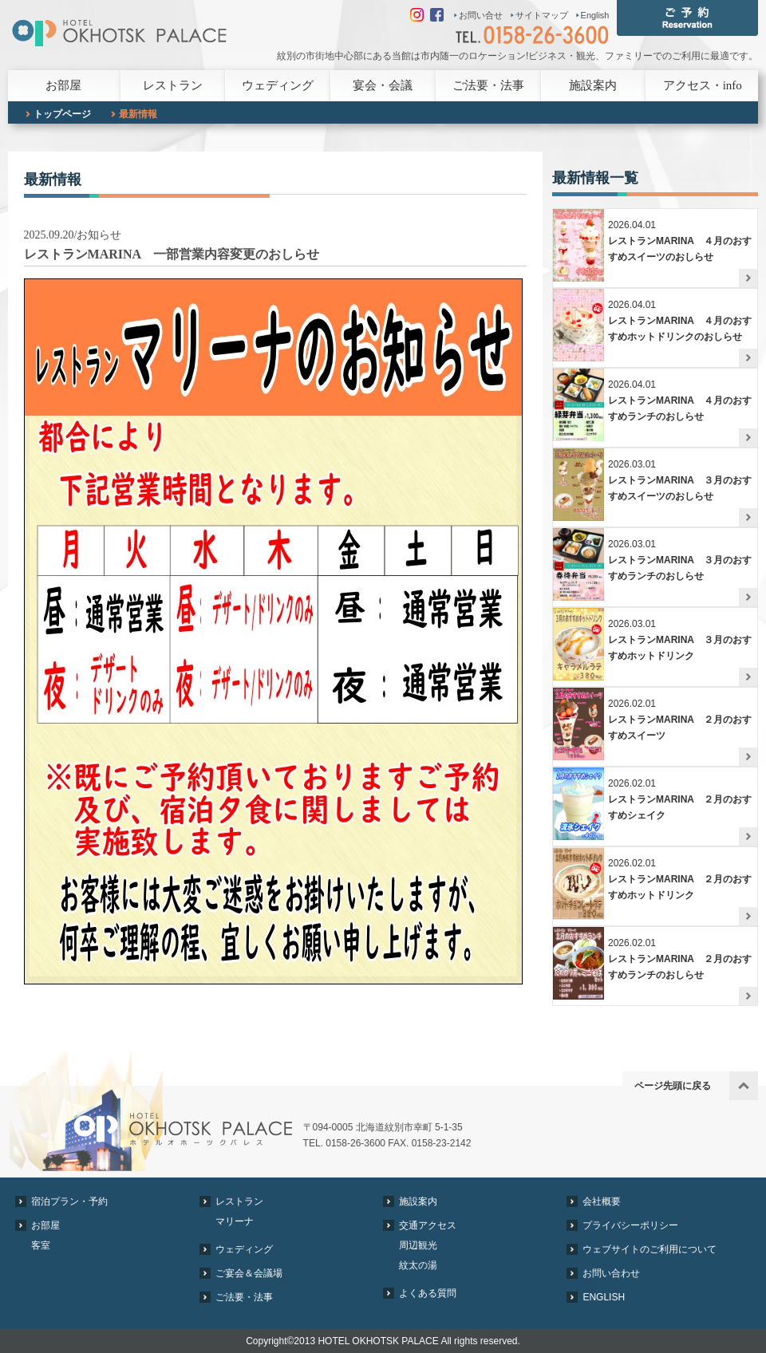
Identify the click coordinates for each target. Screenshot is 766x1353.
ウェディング (278, 85)
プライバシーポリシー (630, 1225)
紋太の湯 (418, 1265)
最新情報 (138, 114)
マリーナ (234, 1221)
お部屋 (63, 85)
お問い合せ (481, 15)
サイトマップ (541, 15)
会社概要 (601, 1201)
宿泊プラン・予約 (69, 1201)
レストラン (173, 85)
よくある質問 (427, 1293)
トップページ (62, 114)
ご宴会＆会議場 (248, 1273)
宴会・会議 (383, 85)
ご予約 (687, 18)
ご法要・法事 (488, 85)
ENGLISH (603, 1297)
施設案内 (593, 85)
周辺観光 (418, 1245)
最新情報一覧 (595, 178)
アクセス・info (702, 85)
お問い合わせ (611, 1273)
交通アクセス (427, 1225)
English (595, 15)
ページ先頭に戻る (672, 1085)
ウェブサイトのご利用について (649, 1249)
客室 (40, 1245)
